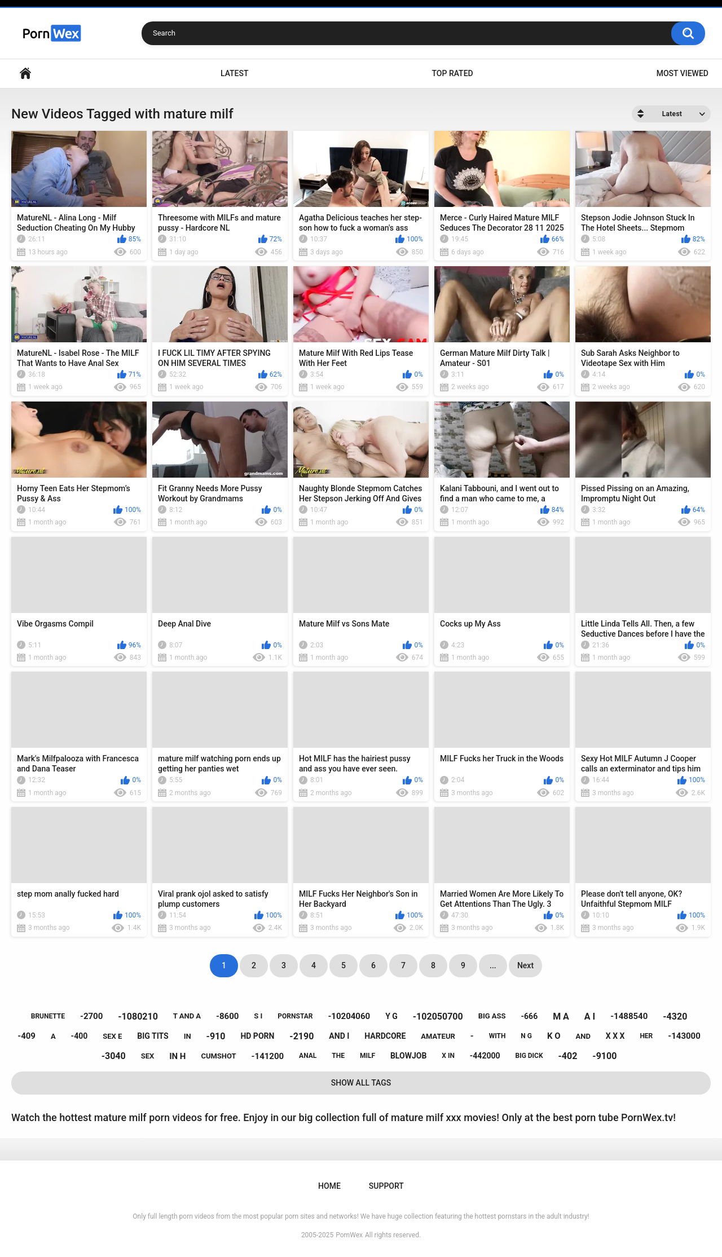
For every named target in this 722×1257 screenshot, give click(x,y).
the (338, 1056)
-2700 (91, 1016)
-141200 (268, 1056)
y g (391, 1016)
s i (258, 1016)
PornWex (349, 1235)
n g (526, 1036)
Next (525, 965)
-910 (216, 1036)
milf (367, 1056)
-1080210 (138, 1016)
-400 (79, 1035)
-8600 (227, 1016)
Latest (235, 73)
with (497, 1036)
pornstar (295, 1016)
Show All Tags (361, 1082)
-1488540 (629, 1016)
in (187, 1036)
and (583, 1036)
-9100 (604, 1056)
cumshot (218, 1056)
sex (148, 1056)
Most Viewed (682, 73)
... (493, 965)
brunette (48, 1016)
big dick (529, 1056)
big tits (152, 1035)
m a (561, 1016)
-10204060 (349, 1016)
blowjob (408, 1055)
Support (386, 1185)
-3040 (114, 1056)
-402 (568, 1056)
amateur (438, 1036)
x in (448, 1056)
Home (25, 73)
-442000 (485, 1055)
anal (307, 1056)
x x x (615, 1035)
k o (554, 1036)
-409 (26, 1036)
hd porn (257, 1035)
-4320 (675, 1016)
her (646, 1036)
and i (339, 1035)
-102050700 (438, 1016)
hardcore (385, 1035)
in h (177, 1056)
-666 (529, 1016)
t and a (187, 1016)
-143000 (684, 1036)
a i (589, 1016)
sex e (112, 1036)
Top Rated (452, 73)
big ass (492, 1016)
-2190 (301, 1036)
